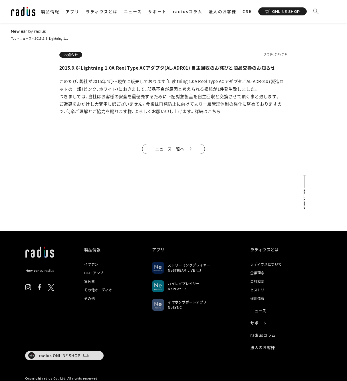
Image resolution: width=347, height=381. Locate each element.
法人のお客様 (222, 11)
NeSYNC (175, 307)
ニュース (133, 11)
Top (13, 38)
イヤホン (91, 264)
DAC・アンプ (94, 272)
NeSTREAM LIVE (181, 270)
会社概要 (257, 281)
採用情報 (257, 298)
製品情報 (50, 11)
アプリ (72, 11)
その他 (89, 298)
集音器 (89, 281)
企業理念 (257, 272)
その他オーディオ (98, 290)
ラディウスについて (266, 264)
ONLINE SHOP (286, 11)
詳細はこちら (208, 111)
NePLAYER (177, 288)
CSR (247, 11)
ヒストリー (259, 290)
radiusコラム (188, 11)
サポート (157, 11)
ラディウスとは (102, 11)
